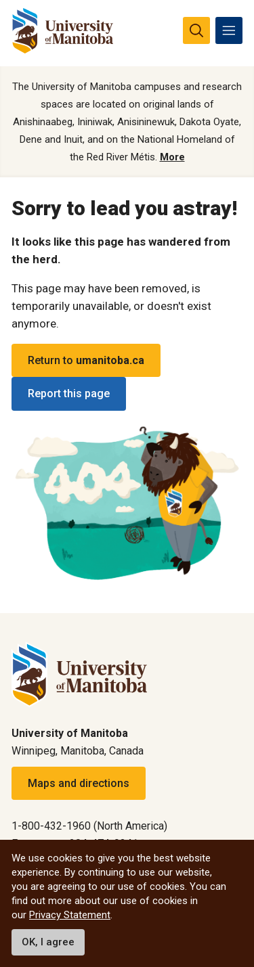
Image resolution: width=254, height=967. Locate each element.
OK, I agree (48, 942)
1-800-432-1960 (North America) (89, 825)
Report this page (69, 393)
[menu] (228, 30)
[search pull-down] (196, 30)
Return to (86, 360)
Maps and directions (78, 783)
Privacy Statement (69, 915)
